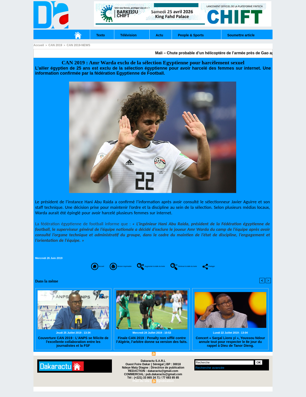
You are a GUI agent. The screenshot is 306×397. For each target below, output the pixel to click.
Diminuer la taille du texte (231, 265)
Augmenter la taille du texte (159, 265)
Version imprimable (93, 265)
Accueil (38, 45)
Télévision (128, 35)
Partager (153, 272)
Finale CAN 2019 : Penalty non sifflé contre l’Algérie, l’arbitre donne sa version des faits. (151, 345)
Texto (100, 35)
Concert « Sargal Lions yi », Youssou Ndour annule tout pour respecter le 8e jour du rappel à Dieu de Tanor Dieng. (230, 347)
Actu (159, 35)
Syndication (164, 359)
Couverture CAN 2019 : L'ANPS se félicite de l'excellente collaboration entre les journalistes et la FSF (73, 347)
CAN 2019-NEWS (74, 45)
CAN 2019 (53, 45)
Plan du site (141, 359)
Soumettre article (241, 35)
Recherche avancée (207, 372)
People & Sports (191, 35)
